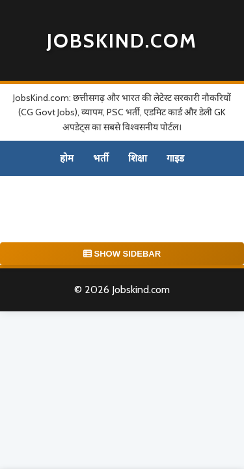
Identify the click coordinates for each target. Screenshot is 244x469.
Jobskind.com (122, 41)
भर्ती (101, 158)
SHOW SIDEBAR (122, 254)
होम (67, 158)
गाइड (175, 158)
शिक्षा (137, 158)
